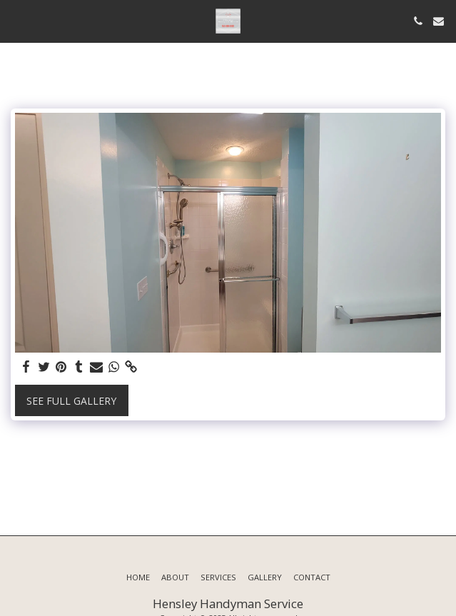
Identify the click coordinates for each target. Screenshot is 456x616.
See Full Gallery (71, 401)
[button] (16, 20)
